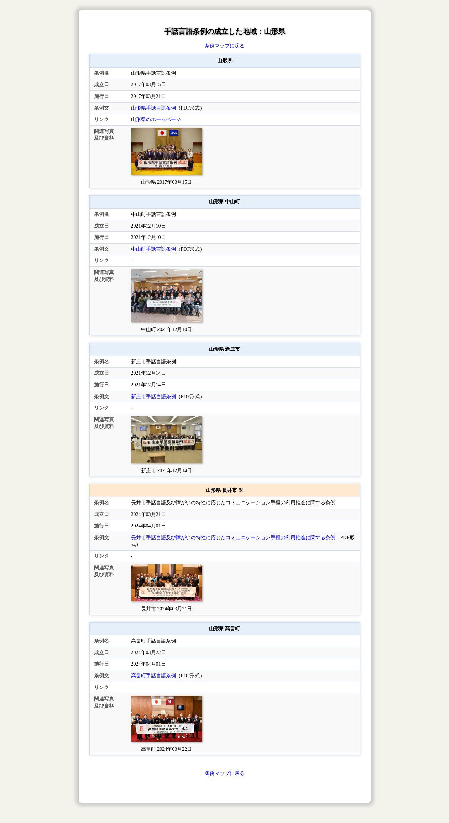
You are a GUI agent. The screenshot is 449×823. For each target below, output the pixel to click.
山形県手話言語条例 (153, 108)
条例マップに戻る (225, 45)
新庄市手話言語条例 (153, 396)
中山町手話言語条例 (153, 249)
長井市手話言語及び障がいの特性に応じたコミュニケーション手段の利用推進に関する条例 (233, 537)
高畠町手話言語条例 (153, 675)
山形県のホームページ (156, 119)
